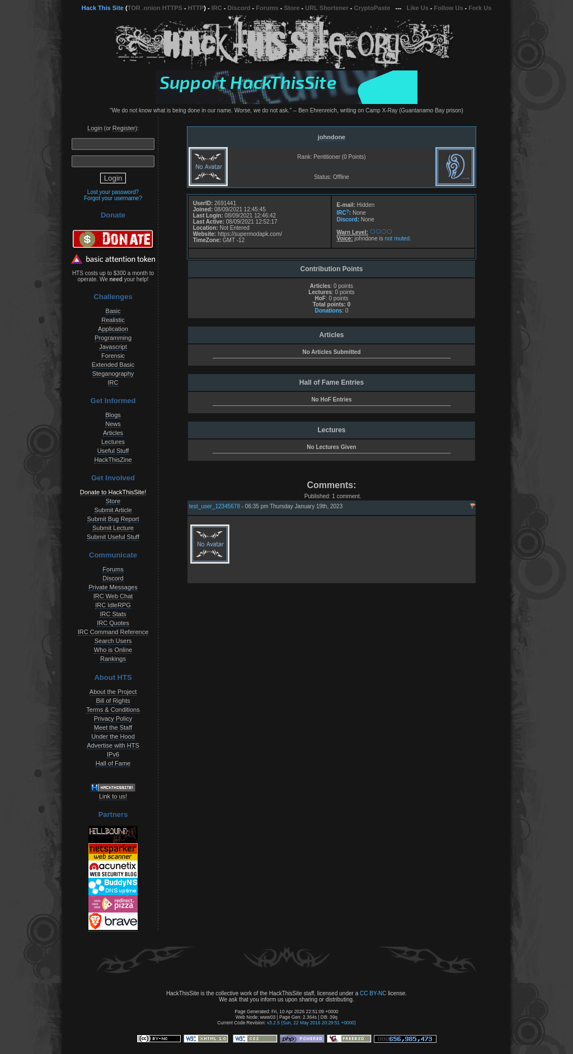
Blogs (113, 415)
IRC (217, 7)
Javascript (113, 346)
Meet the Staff (113, 727)
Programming (113, 337)
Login (94, 128)
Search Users (113, 640)
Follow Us (448, 7)
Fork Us (479, 7)
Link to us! (113, 796)
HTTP (196, 7)
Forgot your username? (113, 198)
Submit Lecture (113, 527)
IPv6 (113, 754)
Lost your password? (113, 192)
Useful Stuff (113, 450)
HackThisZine (112, 459)
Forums (267, 7)
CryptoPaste (372, 7)
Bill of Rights (113, 700)
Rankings (113, 658)
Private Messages (112, 587)
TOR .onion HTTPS (155, 7)
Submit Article (112, 510)
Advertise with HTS (113, 745)
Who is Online (113, 649)
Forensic (113, 355)
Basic (113, 311)
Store (291, 7)
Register (123, 128)
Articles (113, 432)
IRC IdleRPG (113, 605)
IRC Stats (113, 614)
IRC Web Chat (113, 596)
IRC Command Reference (113, 631)
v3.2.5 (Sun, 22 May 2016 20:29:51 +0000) (311, 1022)
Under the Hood (113, 736)
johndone (332, 137)
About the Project (113, 691)
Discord (239, 7)
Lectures (113, 441)
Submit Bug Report (113, 519)
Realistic (113, 319)
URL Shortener (326, 7)
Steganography (113, 373)
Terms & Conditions (112, 709)
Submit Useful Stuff (113, 536)
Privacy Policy (113, 718)
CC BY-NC (373, 993)
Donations (328, 311)
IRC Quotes (113, 623)
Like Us (418, 7)
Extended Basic (113, 364)
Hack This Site (103, 7)
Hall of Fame (113, 763)
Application (113, 328)
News (113, 423)
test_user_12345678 (214, 506)
